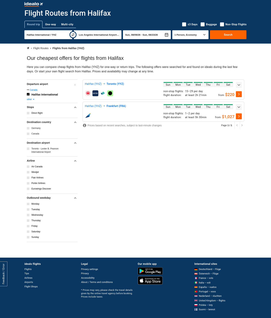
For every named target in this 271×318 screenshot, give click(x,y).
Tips (26, 273)
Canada (33, 90)
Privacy (85, 273)
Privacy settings (89, 269)
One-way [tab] (50, 24)
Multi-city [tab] (67, 24)
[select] (239, 94)
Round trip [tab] (33, 24)
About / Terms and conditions (97, 282)
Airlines (28, 277)
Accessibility (88, 277)
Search (228, 34)
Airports (28, 282)
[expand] (239, 85)
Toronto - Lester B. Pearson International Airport (45, 150)
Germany (35, 128)
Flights (28, 269)
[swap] (73, 34)
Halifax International (44, 94)
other (31, 99)
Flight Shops (31, 286)
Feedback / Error (3, 274)
